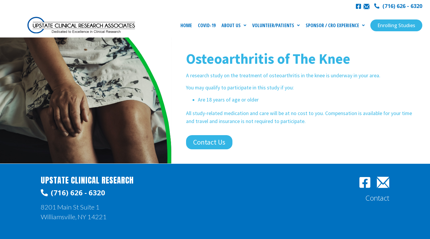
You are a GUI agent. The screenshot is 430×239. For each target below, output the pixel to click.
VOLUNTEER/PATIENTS (276, 25)
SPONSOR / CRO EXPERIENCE (335, 25)
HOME (186, 25)
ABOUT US (233, 25)
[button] (398, 6)
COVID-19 (207, 25)
